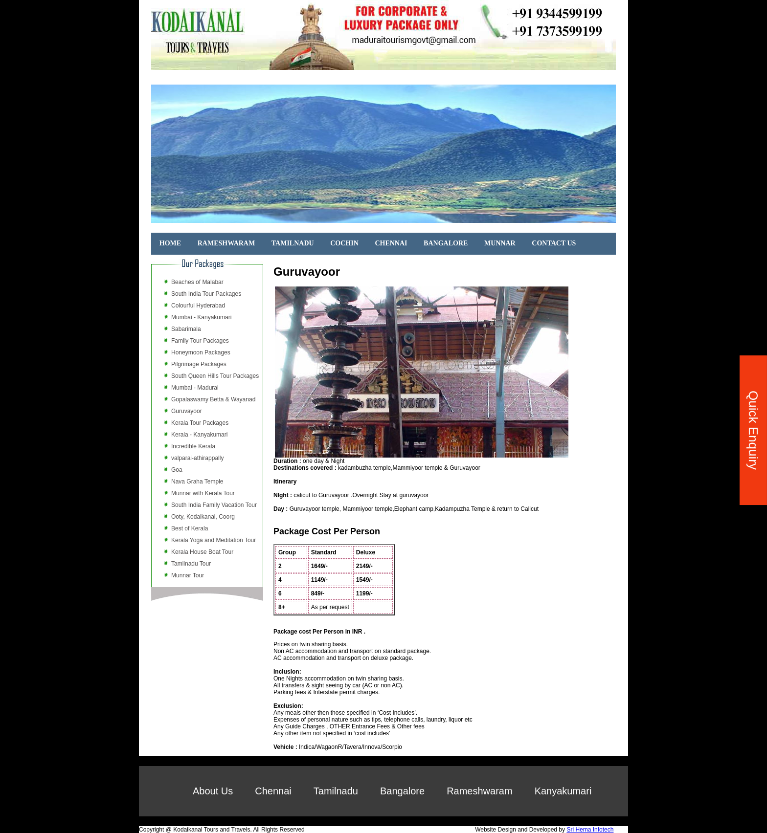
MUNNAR (500, 243)
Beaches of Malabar (197, 282)
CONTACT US (554, 243)
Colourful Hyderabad (198, 305)
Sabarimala (186, 329)
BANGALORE (446, 243)
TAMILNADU (292, 243)
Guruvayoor (186, 411)
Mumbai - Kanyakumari (201, 317)
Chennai (273, 791)
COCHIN (344, 243)
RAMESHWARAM (226, 243)
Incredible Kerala (193, 446)
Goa (176, 469)
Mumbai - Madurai (195, 387)
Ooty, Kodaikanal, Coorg (203, 516)
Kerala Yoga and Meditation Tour (213, 540)
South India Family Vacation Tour (214, 505)
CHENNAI (391, 243)
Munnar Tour (187, 575)
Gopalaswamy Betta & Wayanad (213, 399)
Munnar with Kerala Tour (203, 493)
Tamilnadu (336, 791)
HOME (170, 243)
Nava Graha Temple (197, 481)
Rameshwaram (479, 791)
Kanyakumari (563, 791)
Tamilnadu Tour (191, 563)
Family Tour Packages (200, 340)
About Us (213, 791)
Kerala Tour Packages (199, 422)
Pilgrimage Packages (198, 364)
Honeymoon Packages (200, 352)
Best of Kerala (189, 528)
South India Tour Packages (206, 293)
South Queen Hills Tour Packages (215, 376)
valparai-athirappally (197, 458)
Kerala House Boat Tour (202, 551)
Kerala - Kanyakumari (199, 434)
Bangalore (402, 791)
